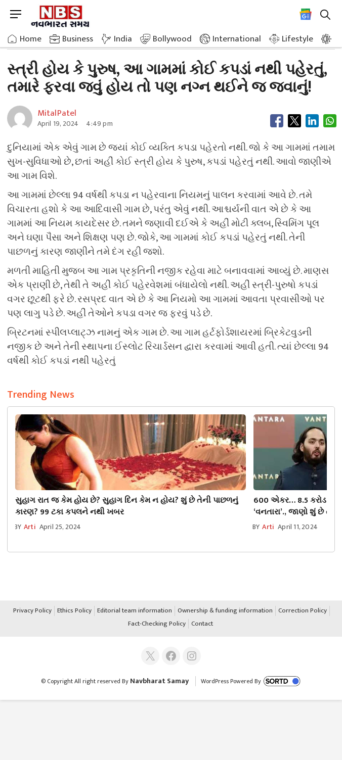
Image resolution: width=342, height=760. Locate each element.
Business (77, 39)
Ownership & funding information (225, 611)
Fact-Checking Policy (157, 624)
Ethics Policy (74, 611)
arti (30, 527)
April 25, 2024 (60, 527)
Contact (202, 624)
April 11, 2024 (298, 527)
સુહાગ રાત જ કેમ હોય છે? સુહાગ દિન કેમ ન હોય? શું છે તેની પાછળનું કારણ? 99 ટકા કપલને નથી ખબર (126, 506)
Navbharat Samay (159, 681)
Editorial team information (134, 611)
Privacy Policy (32, 611)
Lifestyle (297, 39)
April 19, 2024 (58, 123)
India (123, 39)
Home (30, 39)
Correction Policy (302, 611)
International (236, 39)
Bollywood (172, 39)
